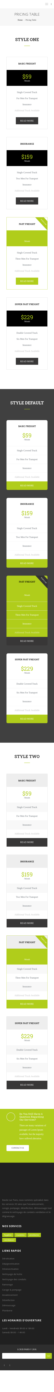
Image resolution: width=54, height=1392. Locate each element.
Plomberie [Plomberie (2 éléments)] (34, 1235)
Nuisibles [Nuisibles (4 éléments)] (20, 1235)
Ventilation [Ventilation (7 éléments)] (9, 1240)
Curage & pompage (11, 1289)
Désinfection (8, 1300)
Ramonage (7, 1284)
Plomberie (7, 1310)
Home (20, 20)
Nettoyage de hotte (12, 1274)
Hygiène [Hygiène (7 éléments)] (8, 1235)
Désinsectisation (10, 1268)
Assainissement (10, 1294)
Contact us (18, 1148)
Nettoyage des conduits (14, 1279)
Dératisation (8, 1258)
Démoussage (8, 1305)
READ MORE (27, 121)
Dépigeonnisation (10, 1263)
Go (48, 1356)
